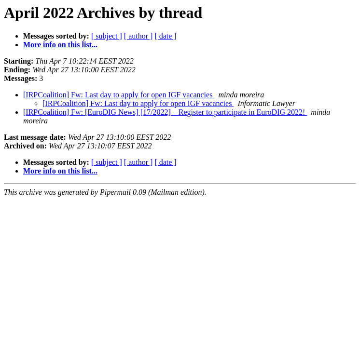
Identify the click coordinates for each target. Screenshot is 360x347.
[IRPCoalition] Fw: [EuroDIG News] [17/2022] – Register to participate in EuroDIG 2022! (165, 112)
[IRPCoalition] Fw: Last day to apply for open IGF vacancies (118, 95)
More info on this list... (60, 44)
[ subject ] (106, 36)
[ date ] (165, 36)
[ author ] (138, 36)
